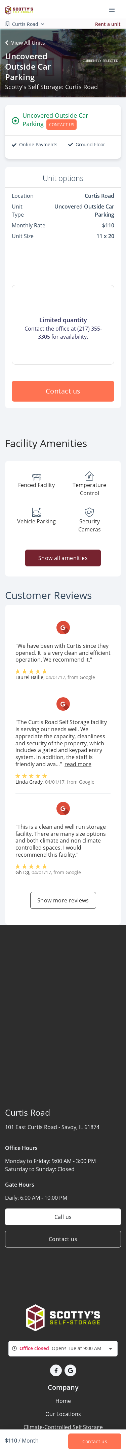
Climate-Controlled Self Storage (63, 1427)
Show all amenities (63, 558)
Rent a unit (108, 24)
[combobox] (63, 1348)
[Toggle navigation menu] (115, 9)
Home (63, 1401)
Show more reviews (63, 900)
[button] (56, 1370)
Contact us (63, 391)
